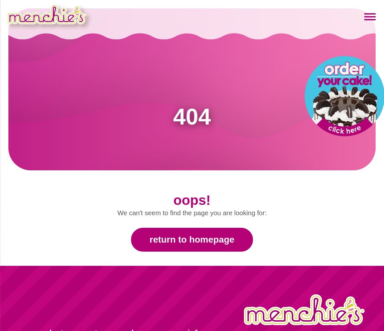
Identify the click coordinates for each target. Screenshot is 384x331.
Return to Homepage (192, 240)
